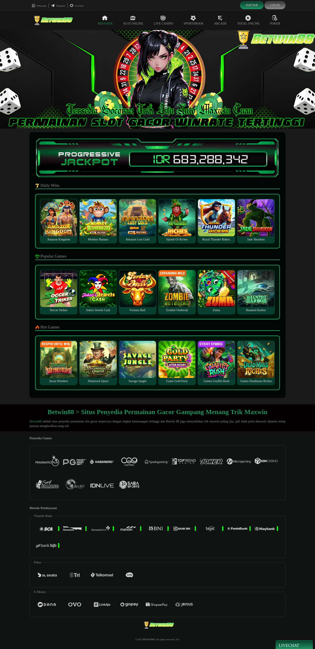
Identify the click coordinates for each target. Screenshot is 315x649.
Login (275, 5)
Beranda (105, 20)
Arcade (220, 20)
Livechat (76, 5)
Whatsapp (39, 5)
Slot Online (133, 20)
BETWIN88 (149, 639)
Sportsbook (193, 20)
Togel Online (248, 20)
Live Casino (163, 20)
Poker (275, 20)
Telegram (58, 5)
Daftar (252, 5)
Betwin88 (36, 421)
